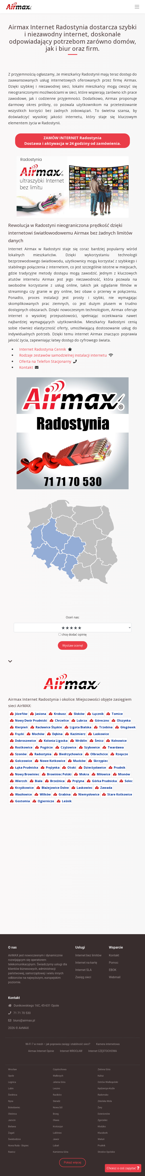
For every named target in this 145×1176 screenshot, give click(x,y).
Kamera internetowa (107, 1044)
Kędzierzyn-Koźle (106, 1088)
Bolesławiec (14, 1107)
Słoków (79, 714)
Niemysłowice (88, 794)
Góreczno (102, 720)
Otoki (71, 767)
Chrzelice (62, 720)
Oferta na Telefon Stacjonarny (45, 361)
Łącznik (98, 714)
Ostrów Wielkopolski (108, 1082)
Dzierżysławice (95, 767)
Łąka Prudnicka (26, 767)
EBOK (112, 970)
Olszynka (124, 720)
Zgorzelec (103, 1120)
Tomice (117, 714)
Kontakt (26, 367)
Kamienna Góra (60, 1152)
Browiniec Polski (59, 774)
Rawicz (11, 1152)
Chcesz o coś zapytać (123, 1168)
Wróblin (81, 741)
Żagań (11, 1133)
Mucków (79, 761)
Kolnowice (119, 741)
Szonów (21, 754)
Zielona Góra (104, 1069)
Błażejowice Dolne (55, 788)
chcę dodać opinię (74, 634)
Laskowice (101, 734)
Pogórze (46, 747)
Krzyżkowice (24, 788)
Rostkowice (23, 747)
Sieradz (56, 1101)
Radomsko (103, 1095)
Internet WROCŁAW (71, 1050)
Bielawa (12, 1126)
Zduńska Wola (105, 1101)
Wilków (45, 794)
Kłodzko (102, 1126)
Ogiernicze (46, 801)
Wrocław (12, 1069)
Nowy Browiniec (27, 774)
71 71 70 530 (19, 1013)
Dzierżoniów (104, 1114)
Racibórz (57, 1095)
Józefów (21, 714)
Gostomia (22, 801)
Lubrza (82, 720)
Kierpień (21, 727)
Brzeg (56, 1114)
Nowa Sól (58, 1107)
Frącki (19, 734)
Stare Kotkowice (119, 794)
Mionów (124, 774)
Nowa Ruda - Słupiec (18, 1145)
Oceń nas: (72, 617)
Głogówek (128, 727)
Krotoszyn (58, 1126)
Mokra (84, 774)
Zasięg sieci (83, 977)
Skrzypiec (100, 761)
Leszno (56, 1088)
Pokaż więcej (72, 1162)
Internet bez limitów (88, 955)
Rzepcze (122, 754)
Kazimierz (77, 734)
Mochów (38, 734)
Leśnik (67, 801)
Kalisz (101, 1075)
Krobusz (60, 714)
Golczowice (23, 761)
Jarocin (12, 1120)
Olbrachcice (99, 754)
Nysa (10, 1101)
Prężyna (78, 781)
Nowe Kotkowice (52, 761)
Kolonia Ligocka (56, 741)
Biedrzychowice (70, 754)
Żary (100, 1107)
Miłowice (103, 774)
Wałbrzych (58, 1075)
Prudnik (119, 767)
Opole (11, 1075)
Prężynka (53, 767)
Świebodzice (14, 1139)
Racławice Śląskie (49, 727)
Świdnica (12, 1095)
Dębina (57, 734)
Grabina (65, 794)
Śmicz (99, 741)
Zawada (106, 788)
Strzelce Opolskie (106, 1152)
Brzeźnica (57, 781)
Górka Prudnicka (104, 781)
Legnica (12, 1082)
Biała (38, 781)
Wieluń (101, 1139)
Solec (128, 781)
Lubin (11, 1088)
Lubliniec (57, 1133)
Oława (56, 1120)
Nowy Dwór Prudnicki (31, 720)
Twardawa (116, 747)
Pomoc (114, 962)
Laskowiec (84, 788)
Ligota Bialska (80, 727)
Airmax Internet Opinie (41, 1050)
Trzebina (106, 727)
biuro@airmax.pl (21, 1020)
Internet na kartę (86, 962)
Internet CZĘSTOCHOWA (102, 1050)
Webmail (115, 977)
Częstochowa (59, 1069)
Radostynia (43, 754)
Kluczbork (103, 1133)
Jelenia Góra (59, 1082)
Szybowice (92, 747)
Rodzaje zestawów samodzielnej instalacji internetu (63, 355)
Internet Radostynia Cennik (42, 349)
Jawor (56, 1139)
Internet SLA (83, 970)
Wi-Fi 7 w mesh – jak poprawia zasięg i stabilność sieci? (57, 1044)
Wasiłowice (23, 794)
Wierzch (21, 781)
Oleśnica (12, 1114)
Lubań (56, 1145)
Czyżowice (68, 747)
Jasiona (40, 714)
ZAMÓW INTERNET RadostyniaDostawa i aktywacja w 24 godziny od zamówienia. (72, 140)
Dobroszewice (25, 741)
